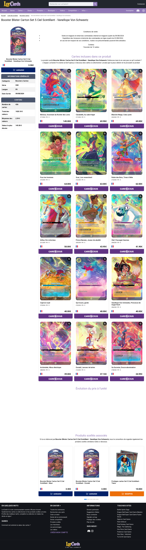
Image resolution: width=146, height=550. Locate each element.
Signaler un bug (92, 517)
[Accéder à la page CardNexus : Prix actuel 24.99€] (127, 377)
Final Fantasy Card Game (125, 524)
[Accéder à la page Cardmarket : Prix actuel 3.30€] (18, 68)
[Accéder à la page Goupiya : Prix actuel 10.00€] (127, 492)
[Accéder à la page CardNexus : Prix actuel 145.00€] (56, 124)
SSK (17, 85)
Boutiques (51, 11)
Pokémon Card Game (124, 532)
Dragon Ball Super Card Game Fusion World (129, 516)
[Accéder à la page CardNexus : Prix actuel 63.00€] (91, 186)
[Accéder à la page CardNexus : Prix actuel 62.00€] (127, 186)
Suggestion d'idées (93, 512)
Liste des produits (13, 15)
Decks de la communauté (58, 517)
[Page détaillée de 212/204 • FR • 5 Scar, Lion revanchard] (91, 153)
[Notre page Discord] (88, 531)
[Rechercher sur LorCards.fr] (95, 4)
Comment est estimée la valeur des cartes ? (16, 525)
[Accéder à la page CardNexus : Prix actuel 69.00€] (127, 124)
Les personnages (55, 527)
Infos (83, 11)
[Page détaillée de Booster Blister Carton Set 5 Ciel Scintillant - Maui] (55, 463)
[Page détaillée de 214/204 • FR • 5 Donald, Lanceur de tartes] (91, 343)
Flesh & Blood (121, 522)
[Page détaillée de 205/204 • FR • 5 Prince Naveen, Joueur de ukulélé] (91, 216)
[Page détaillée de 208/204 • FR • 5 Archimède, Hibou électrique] (55, 343)
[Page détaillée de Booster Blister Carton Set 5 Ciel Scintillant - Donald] (91, 463)
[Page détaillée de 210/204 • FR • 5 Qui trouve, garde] (91, 278)
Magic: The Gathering (124, 527)
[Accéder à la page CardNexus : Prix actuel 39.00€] (56, 377)
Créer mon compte (59, 532)
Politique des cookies (94, 519)
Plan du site (90, 522)
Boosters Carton (24, 15)
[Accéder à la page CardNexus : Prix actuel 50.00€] (56, 249)
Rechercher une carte (57, 512)
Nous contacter (92, 515)
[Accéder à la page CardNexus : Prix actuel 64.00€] (56, 186)
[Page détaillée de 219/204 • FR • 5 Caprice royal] (55, 278)
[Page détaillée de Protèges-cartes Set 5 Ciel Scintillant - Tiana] (127, 463)
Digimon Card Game (123, 519)
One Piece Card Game (124, 529)
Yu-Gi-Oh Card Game (124, 537)
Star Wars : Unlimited (124, 534)
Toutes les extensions (57, 510)
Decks (29, 11)
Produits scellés (55, 522)
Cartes (20, 11)
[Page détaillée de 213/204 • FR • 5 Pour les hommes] (55, 153)
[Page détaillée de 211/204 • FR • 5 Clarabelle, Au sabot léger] (91, 90)
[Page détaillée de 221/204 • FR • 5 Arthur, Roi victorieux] (55, 216)
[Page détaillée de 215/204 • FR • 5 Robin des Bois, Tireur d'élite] (127, 153)
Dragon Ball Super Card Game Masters (129, 512)
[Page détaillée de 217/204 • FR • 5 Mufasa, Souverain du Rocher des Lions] (55, 90)
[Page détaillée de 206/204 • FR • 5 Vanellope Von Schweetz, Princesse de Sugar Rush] (127, 278)
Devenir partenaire (93, 510)
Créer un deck (54, 515)
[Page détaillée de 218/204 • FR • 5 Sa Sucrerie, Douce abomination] (127, 343)
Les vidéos (53, 530)
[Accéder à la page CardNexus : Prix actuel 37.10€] (91, 377)
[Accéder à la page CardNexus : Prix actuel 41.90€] (127, 249)
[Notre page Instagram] (92, 531)
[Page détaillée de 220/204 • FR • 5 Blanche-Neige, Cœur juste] (127, 90)
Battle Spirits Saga (123, 510)
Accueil (3, 15)
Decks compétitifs (56, 519)
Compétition (72, 11)
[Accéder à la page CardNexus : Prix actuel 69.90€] (91, 124)
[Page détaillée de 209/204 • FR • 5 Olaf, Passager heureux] (127, 216)
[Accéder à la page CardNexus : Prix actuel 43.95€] (91, 249)
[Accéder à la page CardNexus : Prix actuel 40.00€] (56, 314)
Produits (40, 11)
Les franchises (55, 525)
